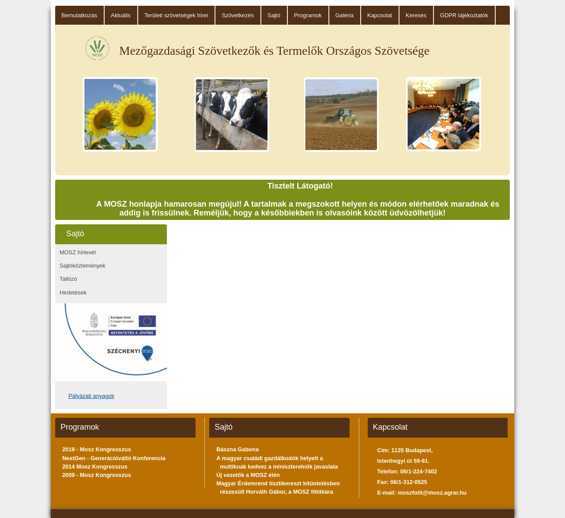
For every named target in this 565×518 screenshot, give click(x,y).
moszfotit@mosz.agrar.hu (432, 492)
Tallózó (68, 279)
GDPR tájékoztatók (464, 15)
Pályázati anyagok (91, 396)
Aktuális (121, 15)
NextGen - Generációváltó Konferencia (114, 458)
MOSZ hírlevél (78, 252)
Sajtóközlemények (82, 265)
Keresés (416, 15)
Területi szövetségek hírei (176, 15)
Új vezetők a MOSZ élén (248, 475)
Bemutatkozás (79, 15)
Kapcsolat (379, 15)
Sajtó (273, 15)
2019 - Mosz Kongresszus (96, 449)
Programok (308, 15)
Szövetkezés (238, 15)
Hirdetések (73, 292)
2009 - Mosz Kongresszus (96, 475)
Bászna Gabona (237, 449)
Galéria (344, 15)
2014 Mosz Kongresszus (95, 466)
